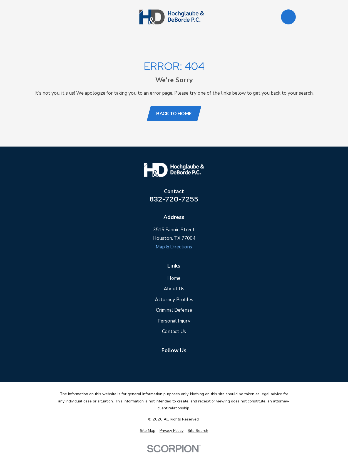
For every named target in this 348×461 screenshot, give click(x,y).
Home (173, 278)
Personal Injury (174, 321)
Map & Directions (174, 247)
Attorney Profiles (174, 299)
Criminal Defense (174, 310)
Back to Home (174, 113)
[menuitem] (147, 430)
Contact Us (174, 331)
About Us (174, 289)
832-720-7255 (174, 199)
